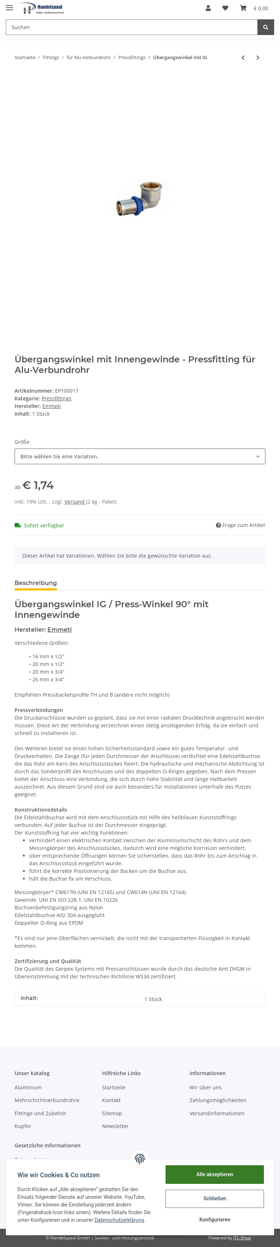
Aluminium (28, 1087)
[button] (208, 8)
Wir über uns (206, 1087)
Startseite (113, 1087)
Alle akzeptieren (214, 1174)
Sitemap (112, 1113)
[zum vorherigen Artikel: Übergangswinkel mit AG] (243, 57)
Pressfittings (56, 398)
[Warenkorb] (254, 8)
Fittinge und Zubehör (40, 1113)
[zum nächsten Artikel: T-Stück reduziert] (257, 57)
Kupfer (23, 1126)
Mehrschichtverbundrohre (47, 1100)
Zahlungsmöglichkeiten (218, 1100)
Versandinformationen (217, 1113)
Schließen (214, 1198)
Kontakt (111, 1100)
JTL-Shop (242, 1238)
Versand (75, 501)
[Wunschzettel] (225, 8)
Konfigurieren (214, 1220)
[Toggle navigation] (9, 4)
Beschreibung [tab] (36, 583)
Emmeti (59, 629)
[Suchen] (132, 27)
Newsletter (115, 1126)
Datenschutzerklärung (119, 1220)
